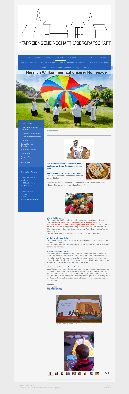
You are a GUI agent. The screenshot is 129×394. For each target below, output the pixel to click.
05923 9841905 (32, 199)
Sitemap (33, 385)
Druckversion (24, 385)
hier (87, 185)
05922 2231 (28, 186)
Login (109, 385)
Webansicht (107, 388)
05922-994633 (56, 289)
